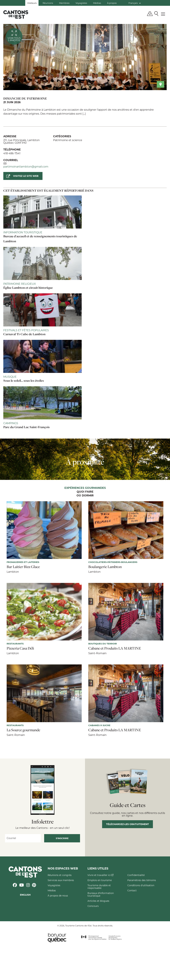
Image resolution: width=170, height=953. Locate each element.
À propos (112, 2)
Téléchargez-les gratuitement (127, 824)
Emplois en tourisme (99, 880)
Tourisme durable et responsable (99, 886)
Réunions (48, 2)
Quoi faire (85, 491)
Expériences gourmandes (85, 488)
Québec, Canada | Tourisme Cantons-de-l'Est (15, 14)
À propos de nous (58, 895)
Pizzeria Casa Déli (20, 648)
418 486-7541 (11, 153)
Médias (97, 2)
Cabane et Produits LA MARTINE (114, 648)
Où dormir (85, 495)
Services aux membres (61, 880)
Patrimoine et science (67, 140)
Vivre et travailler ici (100, 875)
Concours (93, 906)
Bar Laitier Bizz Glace (23, 566)
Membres (64, 2)
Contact (132, 890)
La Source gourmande (23, 729)
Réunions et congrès (60, 875)
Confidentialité (136, 875)
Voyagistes (81, 2)
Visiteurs (32, 2)
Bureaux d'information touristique (100, 894)
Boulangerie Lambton (105, 566)
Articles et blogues (98, 900)
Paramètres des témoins (141, 880)
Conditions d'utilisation (140, 885)
